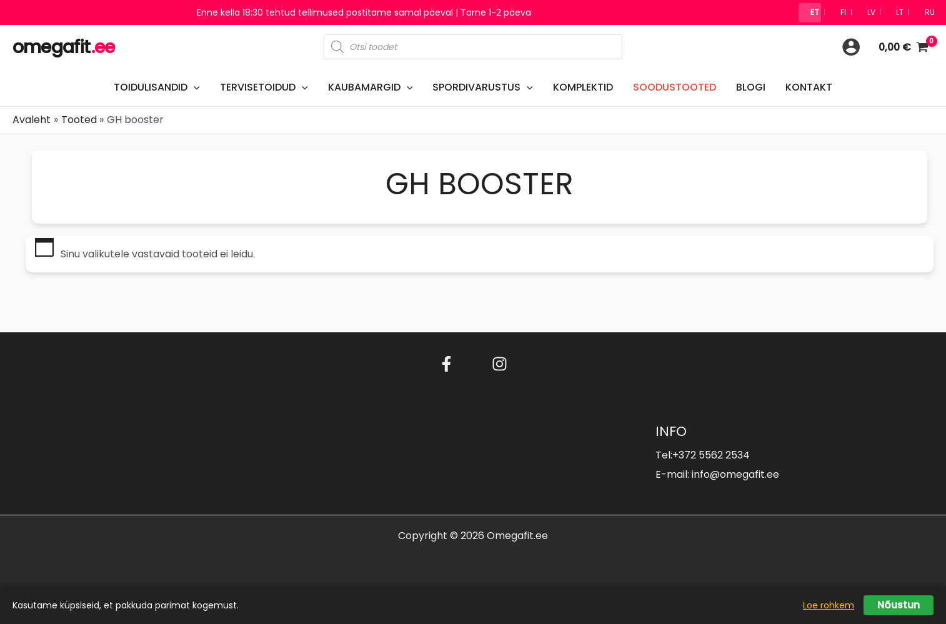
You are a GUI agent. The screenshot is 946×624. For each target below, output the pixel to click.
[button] (193, 87)
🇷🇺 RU (924, 12)
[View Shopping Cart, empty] (903, 46)
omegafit (63, 47)
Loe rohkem (828, 605)
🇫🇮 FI (835, 12)
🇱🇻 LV (864, 12)
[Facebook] (446, 364)
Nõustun (898, 605)
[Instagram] (499, 364)
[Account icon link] (851, 46)
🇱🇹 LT (893, 12)
